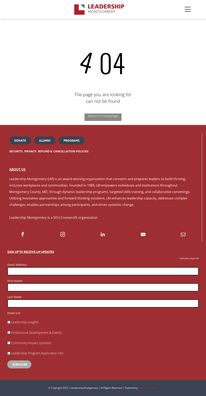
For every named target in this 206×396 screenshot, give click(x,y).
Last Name (14, 297)
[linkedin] (102, 235)
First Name (14, 281)
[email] (183, 235)
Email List (13, 313)
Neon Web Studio (148, 388)
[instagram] (62, 235)
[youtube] (143, 235)
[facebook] (22, 235)
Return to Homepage (103, 116)
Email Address (17, 265)
